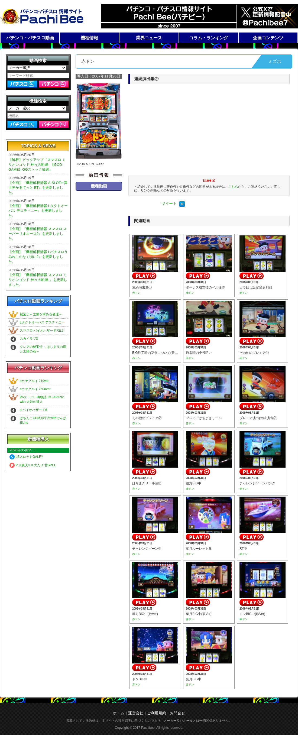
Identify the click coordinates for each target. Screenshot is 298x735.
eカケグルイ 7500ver (35, 389)
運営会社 (135, 713)
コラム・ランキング (208, 37)
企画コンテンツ (268, 37)
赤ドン (136, 292)
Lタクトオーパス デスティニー (42, 322)
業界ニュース (149, 37)
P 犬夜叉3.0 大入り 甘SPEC (32, 465)
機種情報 (89, 37)
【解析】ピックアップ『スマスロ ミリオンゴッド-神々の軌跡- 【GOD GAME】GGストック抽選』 (37, 164)
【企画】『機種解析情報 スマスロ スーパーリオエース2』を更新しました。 (37, 234)
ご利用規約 (156, 713)
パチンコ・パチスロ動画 (30, 37)
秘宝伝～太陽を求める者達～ (41, 314)
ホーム (118, 713)
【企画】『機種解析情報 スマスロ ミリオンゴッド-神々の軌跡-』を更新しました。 (37, 280)
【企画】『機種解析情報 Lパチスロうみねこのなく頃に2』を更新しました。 (38, 257)
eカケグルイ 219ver (34, 381)
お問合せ (177, 713)
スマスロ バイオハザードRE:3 (42, 330)
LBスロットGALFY (26, 457)
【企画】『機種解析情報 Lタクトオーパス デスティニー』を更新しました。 (38, 211)
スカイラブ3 (29, 339)
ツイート (169, 203)
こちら (233, 187)
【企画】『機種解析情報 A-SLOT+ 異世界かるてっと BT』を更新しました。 (37, 188)
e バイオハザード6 (33, 410)
